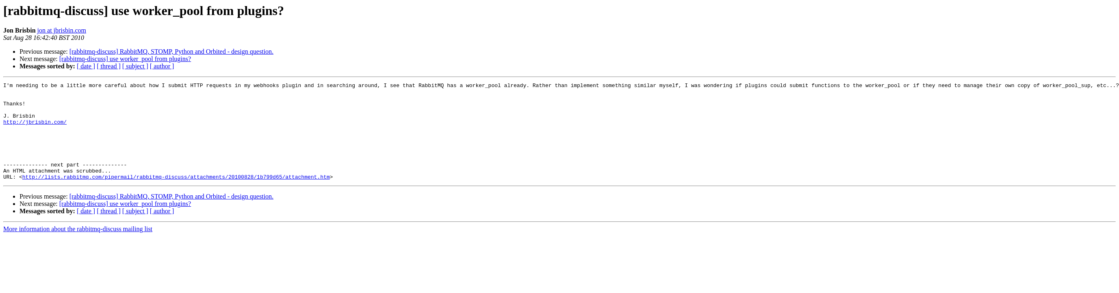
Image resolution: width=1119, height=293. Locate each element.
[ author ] (162, 66)
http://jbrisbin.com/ (35, 130)
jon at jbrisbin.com (61, 30)
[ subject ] (135, 66)
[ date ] (86, 66)
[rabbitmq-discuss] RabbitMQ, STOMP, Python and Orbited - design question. (171, 51)
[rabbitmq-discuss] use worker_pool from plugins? (125, 58)
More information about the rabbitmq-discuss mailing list (77, 248)
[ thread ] (109, 66)
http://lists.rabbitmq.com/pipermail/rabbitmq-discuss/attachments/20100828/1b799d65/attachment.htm (176, 196)
